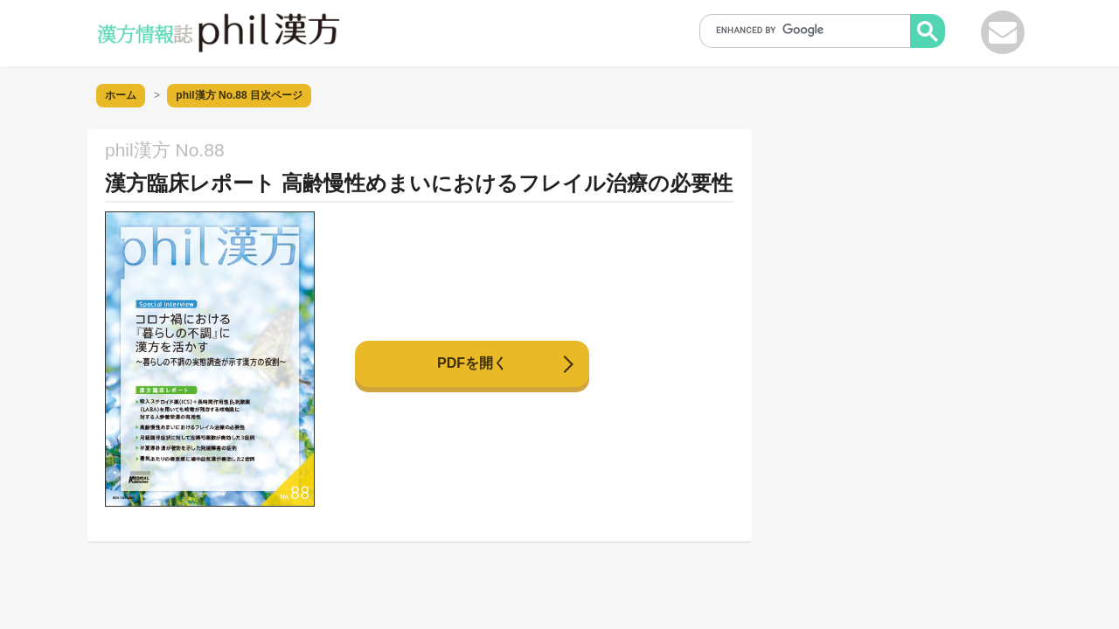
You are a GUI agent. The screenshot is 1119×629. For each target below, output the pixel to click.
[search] (810, 30)
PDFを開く (472, 363)
